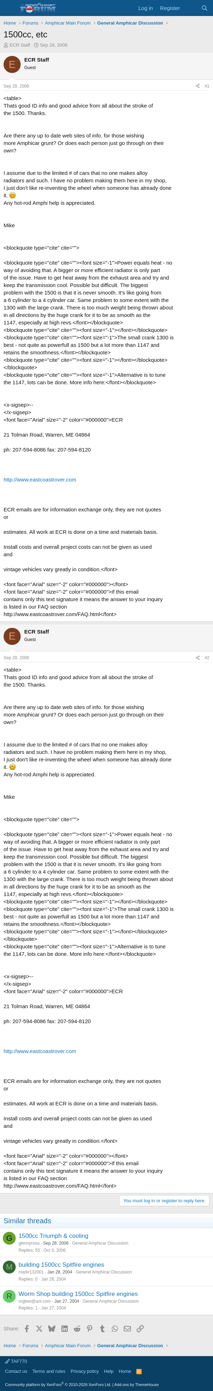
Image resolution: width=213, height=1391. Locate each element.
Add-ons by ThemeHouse (136, 1384)
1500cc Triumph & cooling (53, 1236)
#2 (207, 657)
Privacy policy (85, 1371)
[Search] (205, 8)
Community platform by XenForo (58, 1384)
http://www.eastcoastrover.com (40, 479)
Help (109, 1371)
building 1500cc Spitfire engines (61, 1264)
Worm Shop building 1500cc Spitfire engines (78, 1294)
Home (125, 1371)
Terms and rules (48, 1371)
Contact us (16, 1371)
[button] (9, 8)
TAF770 (16, 1361)
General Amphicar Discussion (100, 1243)
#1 (207, 86)
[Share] (197, 86)
